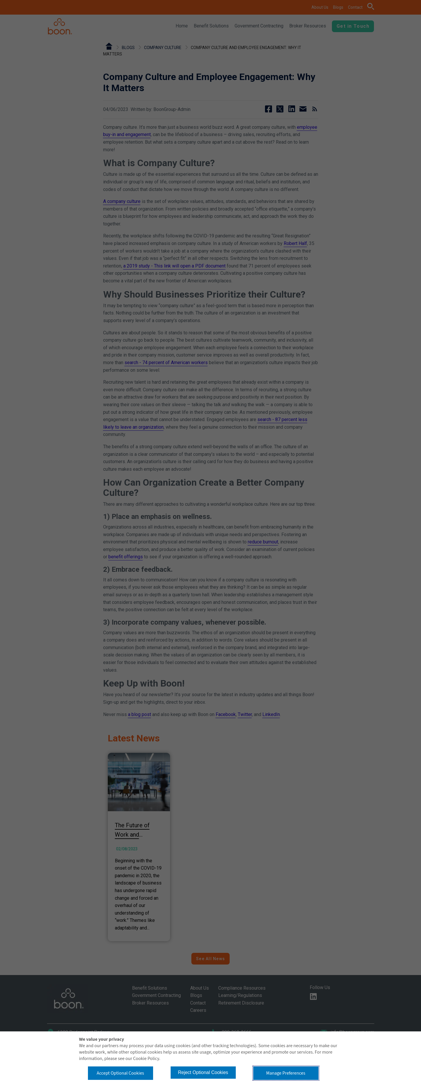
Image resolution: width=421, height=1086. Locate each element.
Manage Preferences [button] (285, 1073)
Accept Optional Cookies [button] (120, 1073)
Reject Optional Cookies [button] (203, 1072)
